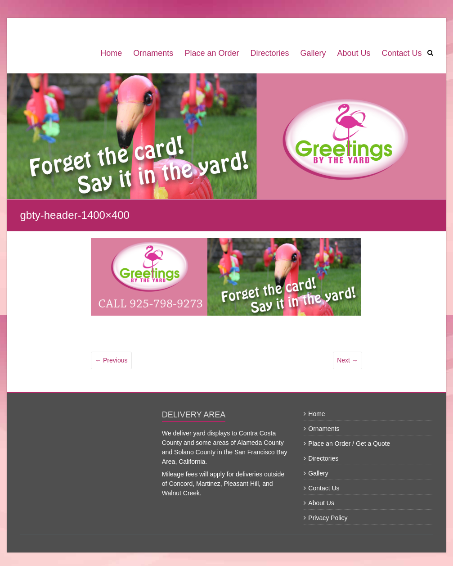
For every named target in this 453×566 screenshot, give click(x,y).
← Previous (111, 360)
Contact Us (402, 53)
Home (111, 53)
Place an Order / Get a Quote (349, 443)
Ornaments (153, 53)
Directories (269, 53)
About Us (353, 53)
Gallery (313, 53)
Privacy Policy (327, 517)
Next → (347, 360)
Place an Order (211, 53)
